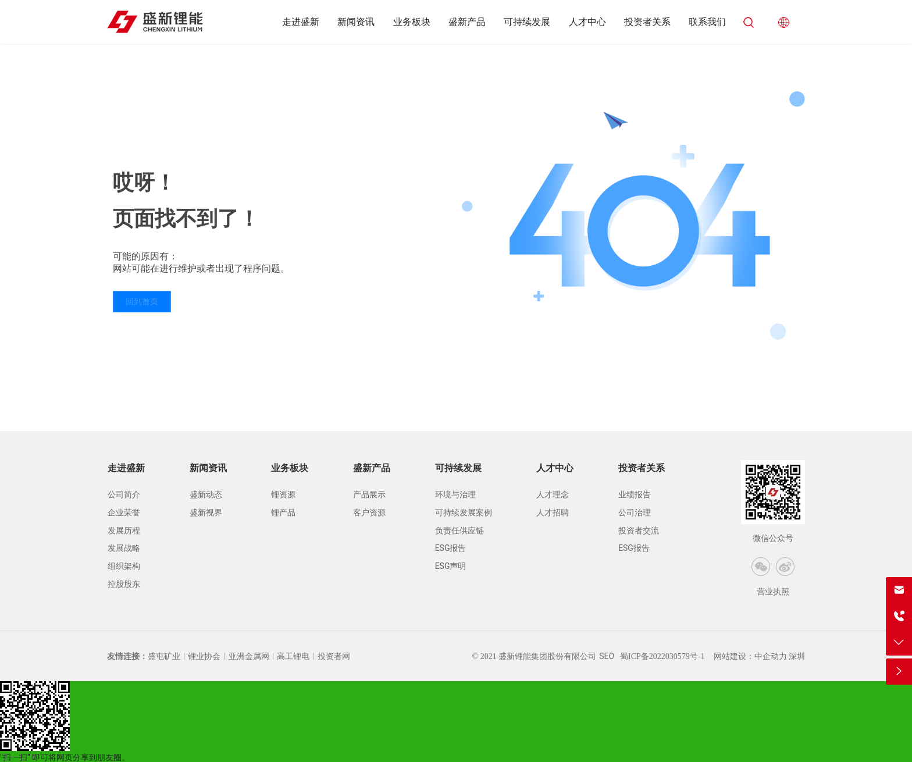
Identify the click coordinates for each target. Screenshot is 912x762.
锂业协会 (204, 656)
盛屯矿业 (164, 656)
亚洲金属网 (249, 656)
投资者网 (334, 656)
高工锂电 (293, 656)
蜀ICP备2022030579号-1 (662, 656)
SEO (606, 656)
